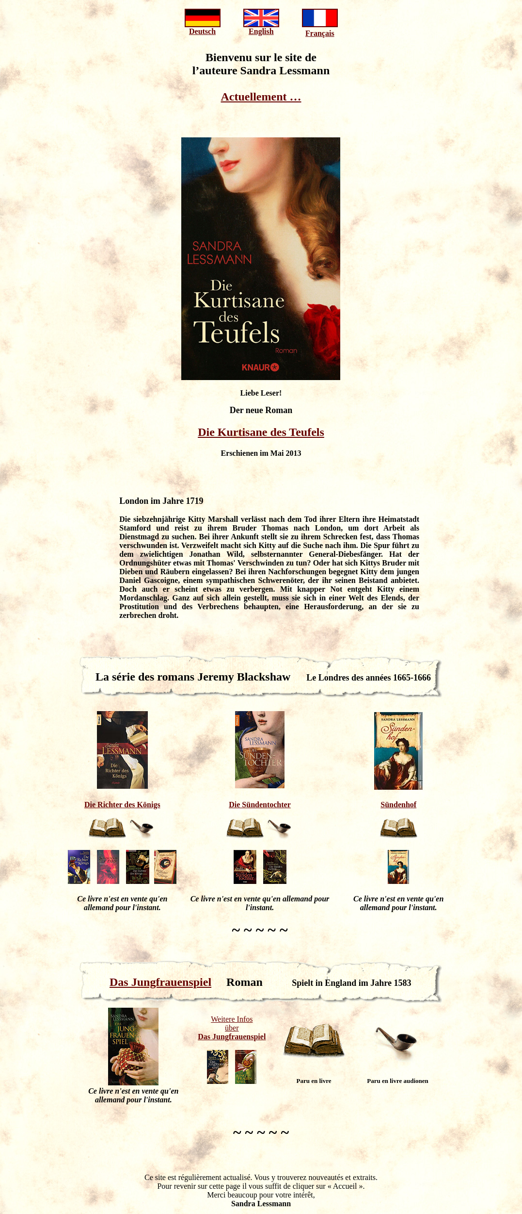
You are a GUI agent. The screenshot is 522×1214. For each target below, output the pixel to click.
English (261, 31)
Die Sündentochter (260, 804)
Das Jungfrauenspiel (160, 982)
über (231, 1028)
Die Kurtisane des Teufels (261, 432)
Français (319, 33)
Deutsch (202, 31)
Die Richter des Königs (122, 804)
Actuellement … (261, 96)
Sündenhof (398, 804)
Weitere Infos (232, 1019)
